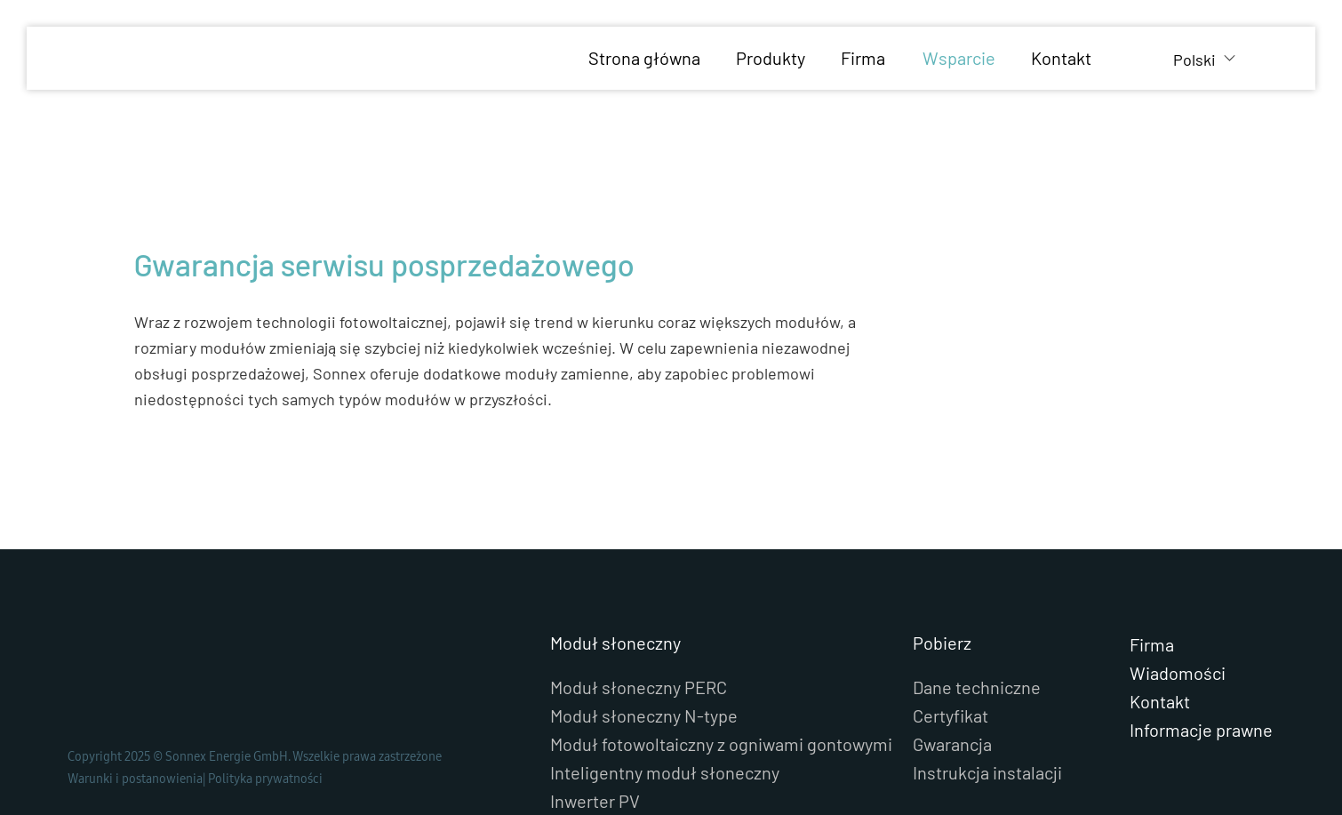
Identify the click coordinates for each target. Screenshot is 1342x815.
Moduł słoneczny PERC (638, 687)
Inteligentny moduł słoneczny (664, 772)
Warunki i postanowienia (135, 779)
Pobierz (942, 642)
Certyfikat (950, 715)
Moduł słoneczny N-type (644, 715)
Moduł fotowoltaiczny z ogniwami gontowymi (721, 744)
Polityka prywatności (265, 779)
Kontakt (1160, 701)
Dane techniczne (977, 687)
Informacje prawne (1201, 729)
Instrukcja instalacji (987, 772)
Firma (1152, 644)
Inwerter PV (595, 800)
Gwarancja (952, 744)
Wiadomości (1178, 672)
